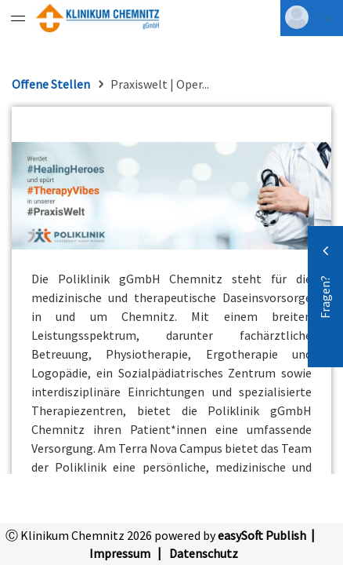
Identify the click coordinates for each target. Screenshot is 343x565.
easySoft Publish (262, 535)
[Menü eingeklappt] (18, 18)
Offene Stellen (51, 84)
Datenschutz (203, 553)
